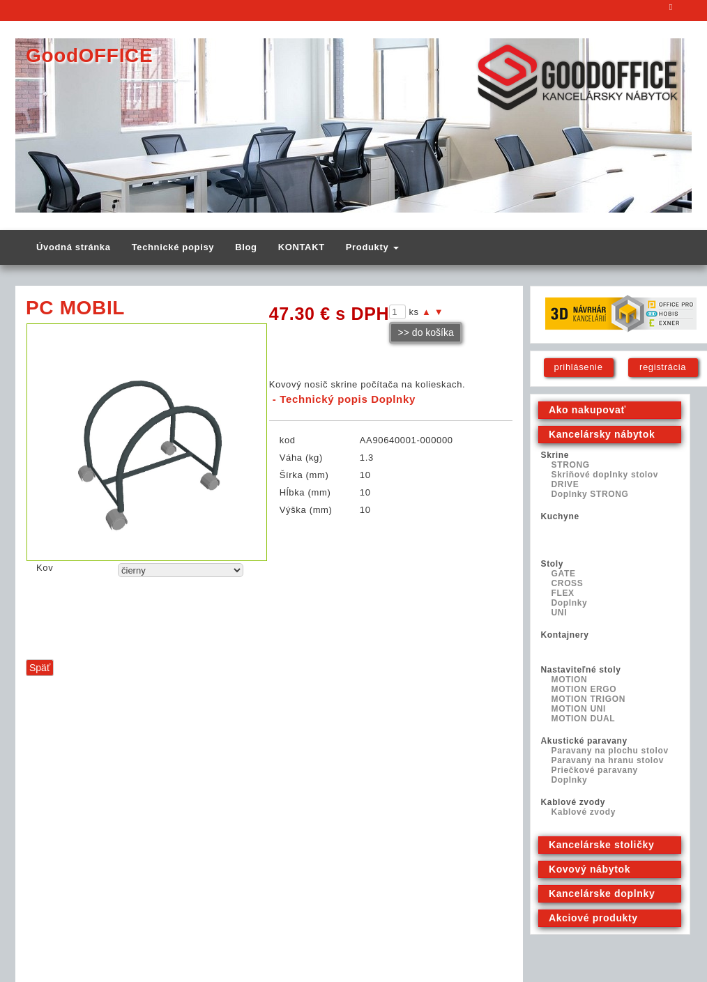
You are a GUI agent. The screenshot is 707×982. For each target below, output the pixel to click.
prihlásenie (578, 367)
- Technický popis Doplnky (344, 399)
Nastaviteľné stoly (581, 670)
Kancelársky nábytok (602, 434)
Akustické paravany (584, 741)
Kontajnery (565, 635)
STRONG (571, 465)
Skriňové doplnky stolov (605, 475)
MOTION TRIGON (588, 699)
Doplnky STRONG (590, 494)
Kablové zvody (573, 802)
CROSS (568, 583)
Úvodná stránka (73, 247)
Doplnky (570, 603)
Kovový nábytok (589, 869)
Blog (246, 247)
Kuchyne (560, 516)
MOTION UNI (579, 709)
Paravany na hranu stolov (608, 760)
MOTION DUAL (584, 718)
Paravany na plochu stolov (610, 750)
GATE (564, 573)
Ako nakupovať (587, 409)
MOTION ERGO (584, 689)
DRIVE (565, 484)
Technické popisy (173, 247)
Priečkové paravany (595, 770)
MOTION (570, 679)
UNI (560, 612)
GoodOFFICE (89, 55)
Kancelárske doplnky (602, 893)
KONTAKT (301, 247)
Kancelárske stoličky (602, 844)
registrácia (662, 367)
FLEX (563, 593)
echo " (180, 570)
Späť (39, 667)
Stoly (552, 564)
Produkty (372, 247)
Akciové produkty (593, 917)
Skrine (555, 455)
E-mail (671, 10)
